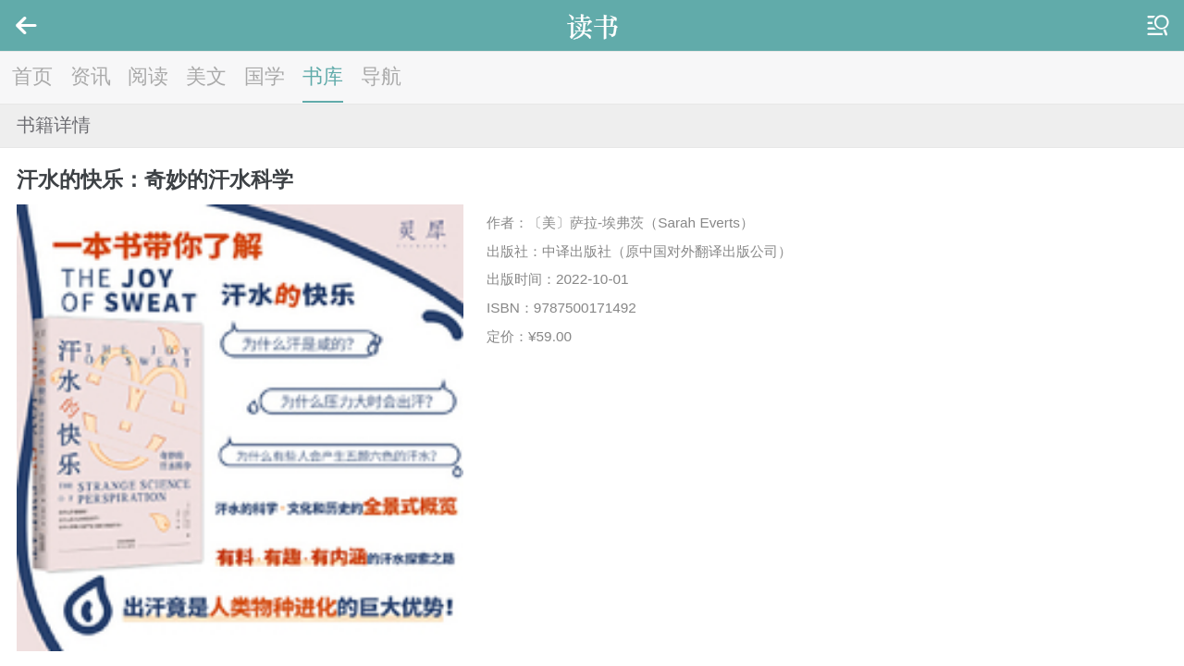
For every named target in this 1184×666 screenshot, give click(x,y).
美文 (206, 76)
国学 (264, 76)
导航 (381, 76)
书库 (322, 76)
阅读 (148, 76)
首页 (32, 76)
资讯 (90, 76)
